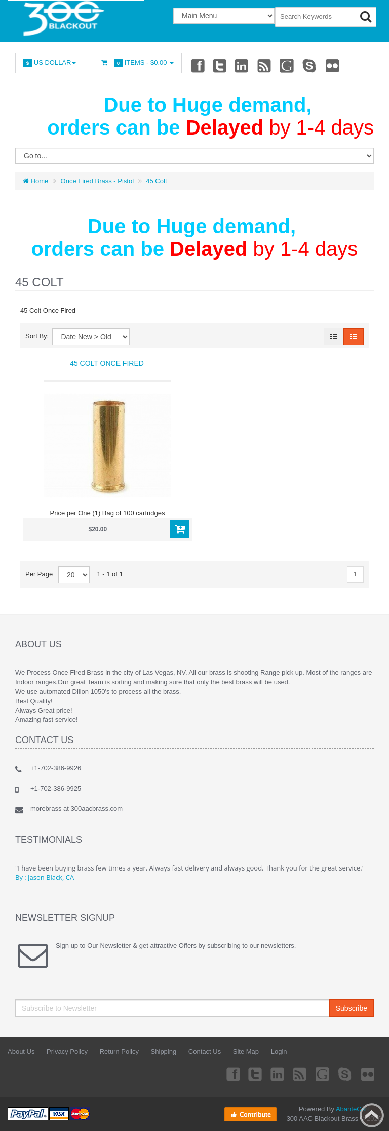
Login (279, 1051)
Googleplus (287, 65)
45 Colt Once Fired (107, 363)
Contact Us (204, 1051)
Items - (137, 63)
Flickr (332, 65)
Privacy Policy (67, 1051)
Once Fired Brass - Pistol (97, 181)
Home (35, 181)
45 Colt (156, 181)
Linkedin (242, 65)
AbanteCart (352, 1109)
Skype (310, 65)
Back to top (371, 1115)
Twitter (219, 65)
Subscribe (351, 1008)
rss (265, 65)
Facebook (197, 65)
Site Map (246, 1051)
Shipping (164, 1051)
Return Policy (119, 1051)
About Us (21, 1051)
